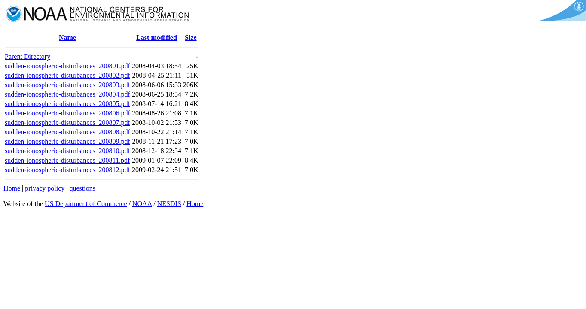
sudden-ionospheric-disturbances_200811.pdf (67, 160)
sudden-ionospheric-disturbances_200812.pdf (67, 169)
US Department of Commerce (86, 203)
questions (82, 188)
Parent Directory (27, 56)
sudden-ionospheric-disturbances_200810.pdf (67, 150)
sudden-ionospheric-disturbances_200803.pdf (67, 84)
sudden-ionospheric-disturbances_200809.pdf (67, 141)
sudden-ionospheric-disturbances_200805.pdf (67, 103)
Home (11, 188)
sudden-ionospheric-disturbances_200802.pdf (67, 75)
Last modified (156, 37)
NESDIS (169, 203)
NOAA (142, 203)
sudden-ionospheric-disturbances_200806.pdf (67, 113)
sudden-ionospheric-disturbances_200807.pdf (67, 122)
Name (67, 37)
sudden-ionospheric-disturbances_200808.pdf (67, 132)
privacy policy (44, 188)
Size (191, 37)
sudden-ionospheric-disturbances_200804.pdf (67, 94)
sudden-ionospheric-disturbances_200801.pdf (67, 66)
